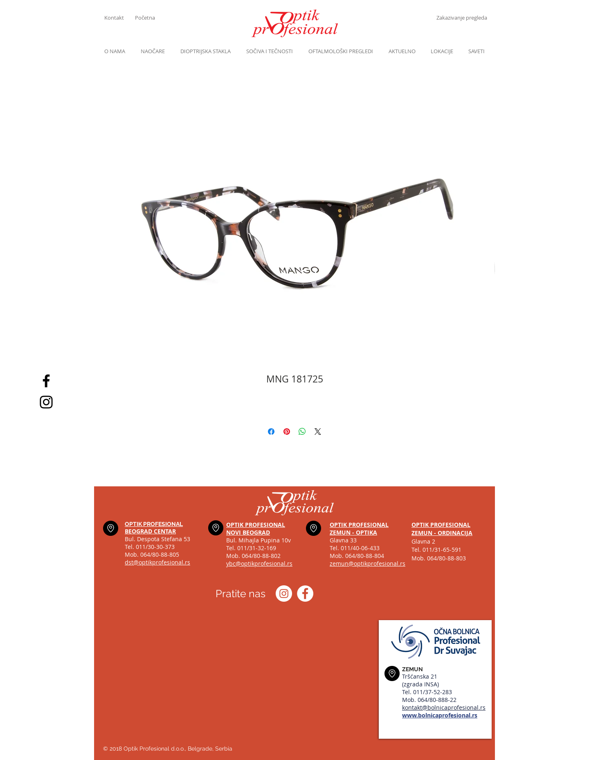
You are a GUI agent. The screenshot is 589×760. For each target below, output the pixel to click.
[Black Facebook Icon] (46, 380)
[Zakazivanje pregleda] (462, 17)
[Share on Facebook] (271, 431)
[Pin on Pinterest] (287, 431)
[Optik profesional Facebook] (305, 593)
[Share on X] (318, 431)
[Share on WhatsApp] (302, 431)
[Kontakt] (119, 17)
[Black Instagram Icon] (46, 402)
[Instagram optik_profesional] (284, 593)
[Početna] (150, 17)
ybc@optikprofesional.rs (259, 563)
